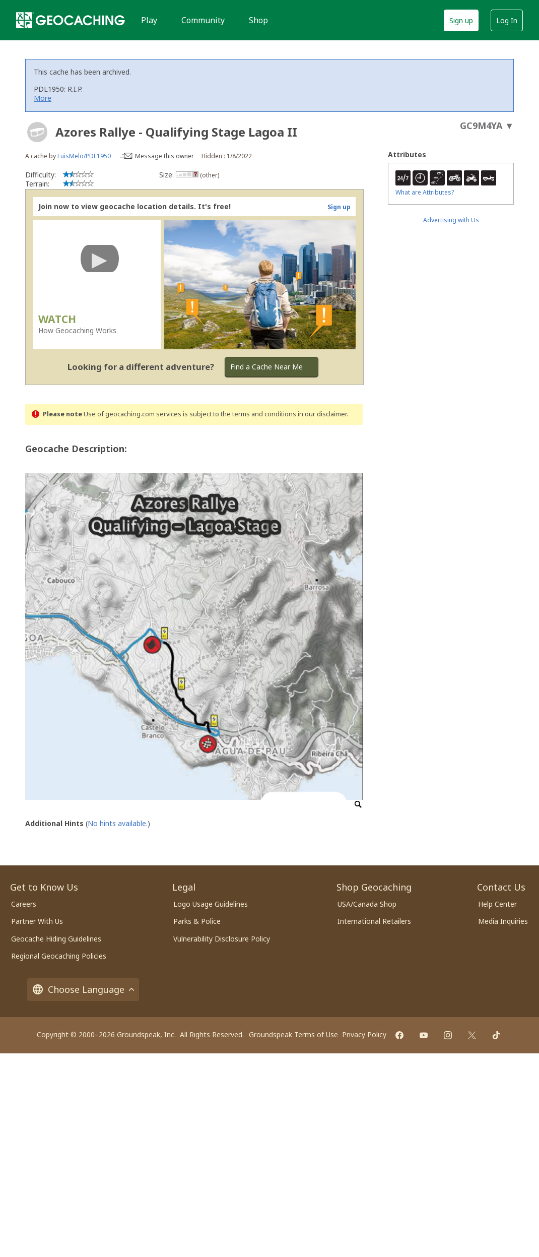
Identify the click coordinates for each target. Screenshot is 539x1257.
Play (149, 20)
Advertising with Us (451, 220)
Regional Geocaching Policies (58, 956)
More (42, 98)
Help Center (497, 904)
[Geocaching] (70, 20)
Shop (258, 20)
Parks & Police (197, 921)
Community (203, 20)
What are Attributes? (424, 192)
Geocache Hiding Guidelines (56, 939)
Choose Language (83, 989)
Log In (506, 20)
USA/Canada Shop (367, 904)
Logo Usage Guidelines (210, 904)
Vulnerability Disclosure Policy (221, 939)
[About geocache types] (37, 132)
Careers (23, 904)
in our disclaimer (322, 414)
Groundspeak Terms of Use (293, 1034)
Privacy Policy (364, 1034)
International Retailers (374, 921)
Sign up (461, 20)
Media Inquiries (503, 921)
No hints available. (118, 823)
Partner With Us (37, 921)
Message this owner (164, 156)
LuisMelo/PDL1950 (84, 156)
